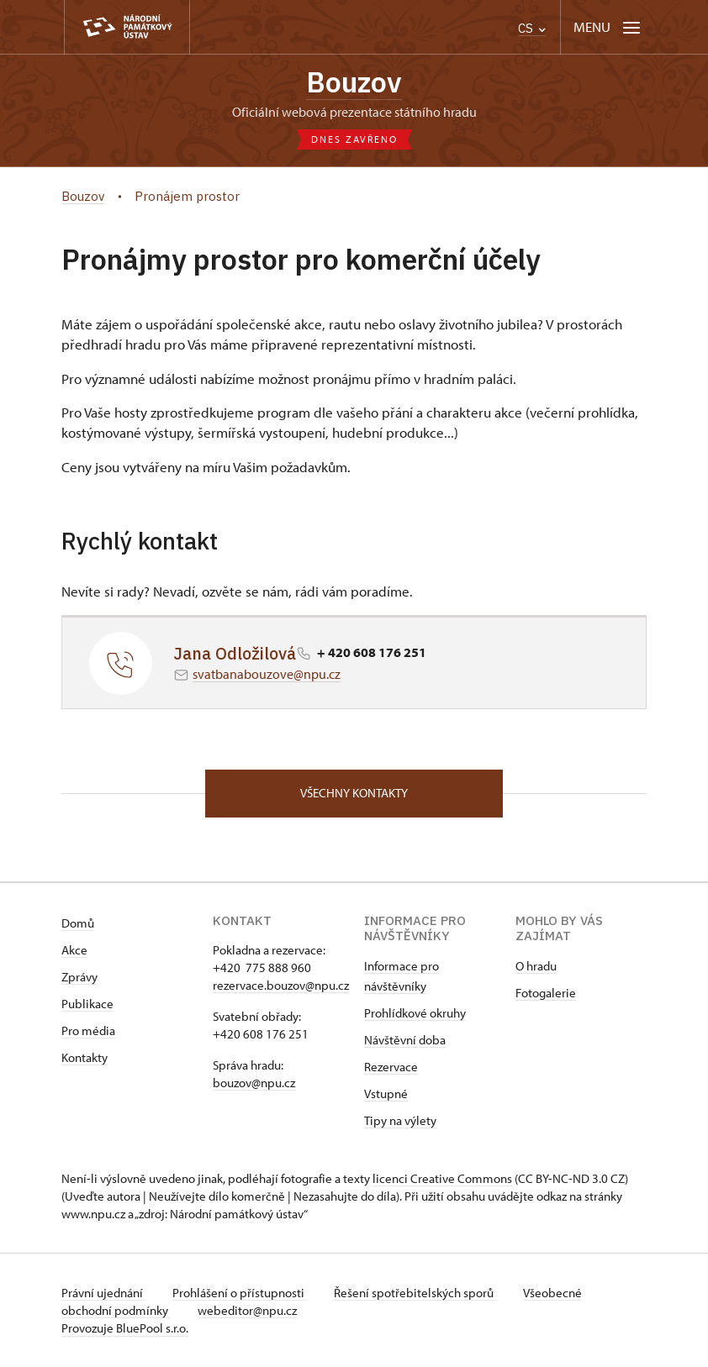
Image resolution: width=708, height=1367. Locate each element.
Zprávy (79, 977)
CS (532, 28)
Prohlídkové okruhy (415, 1013)
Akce (74, 950)
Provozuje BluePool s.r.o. (124, 1328)
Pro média (88, 1030)
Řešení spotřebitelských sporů (415, 1293)
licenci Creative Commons (442, 1178)
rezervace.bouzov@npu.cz (281, 985)
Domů (77, 923)
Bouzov (354, 82)
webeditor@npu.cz (247, 1310)
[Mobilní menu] (608, 27)
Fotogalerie (545, 993)
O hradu (536, 966)
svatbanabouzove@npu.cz (267, 673)
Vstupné (386, 1093)
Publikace (87, 1004)
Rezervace (391, 1067)
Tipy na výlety (400, 1120)
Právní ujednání (103, 1293)
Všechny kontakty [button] (354, 793)
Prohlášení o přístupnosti (239, 1293)
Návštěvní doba (405, 1040)
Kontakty (84, 1057)
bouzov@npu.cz (254, 1083)
